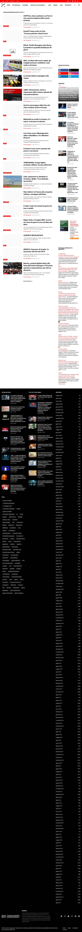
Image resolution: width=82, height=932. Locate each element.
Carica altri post (27, 281)
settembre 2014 (68, 794)
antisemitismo (13, 557)
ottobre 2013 (68, 826)
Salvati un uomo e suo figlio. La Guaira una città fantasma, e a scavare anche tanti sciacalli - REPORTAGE (67, 338)
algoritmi (19, 544)
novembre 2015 (68, 754)
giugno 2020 (68, 598)
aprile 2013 (68, 843)
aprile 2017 (68, 706)
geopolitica (5, 590)
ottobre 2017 (68, 689)
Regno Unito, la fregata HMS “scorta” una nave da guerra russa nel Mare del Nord (37, 222)
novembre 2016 (68, 720)
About (7, 1)
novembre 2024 (68, 447)
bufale (4, 571)
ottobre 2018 (68, 655)
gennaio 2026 (68, 407)
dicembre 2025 (68, 410)
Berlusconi (11, 525)
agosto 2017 (68, 695)
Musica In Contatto (63, 306)
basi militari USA (18, 566)
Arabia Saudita (6, 522)
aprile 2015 (68, 774)
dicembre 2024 (68, 444)
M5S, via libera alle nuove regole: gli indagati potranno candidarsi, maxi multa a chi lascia (37, 63)
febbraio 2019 (68, 643)
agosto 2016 (68, 729)
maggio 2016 (68, 737)
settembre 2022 (68, 521)
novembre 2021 (68, 549)
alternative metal (7, 549)
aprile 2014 (68, 809)
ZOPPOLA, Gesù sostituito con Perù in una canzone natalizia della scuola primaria (38, 18)
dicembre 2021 (68, 546)
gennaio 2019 (68, 646)
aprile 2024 (68, 467)
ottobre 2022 (68, 518)
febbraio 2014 (68, 814)
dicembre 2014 (68, 786)
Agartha (5, 517)
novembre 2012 (68, 857)
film (3, 587)
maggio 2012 (68, 874)
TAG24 (60, 373)
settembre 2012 (68, 863)
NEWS (8, 5)
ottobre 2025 (68, 415)
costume (5, 579)
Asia (13, 522)
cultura (16, 579)
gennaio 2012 (68, 885)
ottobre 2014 (68, 791)
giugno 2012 (68, 871)
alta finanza (15, 547)
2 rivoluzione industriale (8, 508)
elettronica (13, 585)
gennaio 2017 (68, 715)
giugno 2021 (68, 563)
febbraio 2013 (68, 848)
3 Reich (18, 508)
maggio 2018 (68, 669)
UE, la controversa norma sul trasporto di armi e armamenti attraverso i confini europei (45, 454)
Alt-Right (20, 517)
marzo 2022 (68, 538)
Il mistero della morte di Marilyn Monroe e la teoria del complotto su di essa (45, 437)
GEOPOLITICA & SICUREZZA (37, 5)
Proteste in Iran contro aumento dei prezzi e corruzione (36, 150)
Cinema (4, 530)
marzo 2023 (68, 504)
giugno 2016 (68, 734)
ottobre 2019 (68, 620)
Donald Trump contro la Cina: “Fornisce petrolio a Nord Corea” (35, 32)
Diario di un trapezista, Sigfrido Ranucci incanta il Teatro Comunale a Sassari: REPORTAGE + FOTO (18, 429)
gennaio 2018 (68, 680)
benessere (5, 568)
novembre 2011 (68, 891)
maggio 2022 (68, 532)
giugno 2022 (68, 529)
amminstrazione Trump (8, 552)
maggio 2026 (68, 395)
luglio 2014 (68, 800)
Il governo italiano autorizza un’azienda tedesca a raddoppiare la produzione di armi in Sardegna (73, 209)
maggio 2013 (68, 840)
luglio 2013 (68, 834)
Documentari (19, 536)
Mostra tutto (62, 384)
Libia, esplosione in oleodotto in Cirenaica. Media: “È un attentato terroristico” (35, 179)
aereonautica (17, 541)
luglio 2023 (68, 492)
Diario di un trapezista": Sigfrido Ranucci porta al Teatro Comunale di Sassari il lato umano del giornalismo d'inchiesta (72, 141)
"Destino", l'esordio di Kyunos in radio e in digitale (72, 106)
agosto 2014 (68, 797)
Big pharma (19, 525)
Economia (25, 5)
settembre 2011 (68, 897)
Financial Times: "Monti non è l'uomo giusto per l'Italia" (45, 418)
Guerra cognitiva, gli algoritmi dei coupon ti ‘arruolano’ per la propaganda (45, 482)
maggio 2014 (68, 806)
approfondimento (15, 560)
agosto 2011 (68, 900)
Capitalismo (13, 527)
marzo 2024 (68, 470)
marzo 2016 (68, 743)
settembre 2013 (68, 828)
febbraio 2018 (68, 677)
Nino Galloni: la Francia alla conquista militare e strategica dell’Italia (37, 193)
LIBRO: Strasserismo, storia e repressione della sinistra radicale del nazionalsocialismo (37, 92)
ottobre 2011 (68, 894)
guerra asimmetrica (15, 590)
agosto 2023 (68, 489)
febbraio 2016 (68, 746)
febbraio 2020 (68, 609)
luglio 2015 (68, 766)
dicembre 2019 (68, 615)
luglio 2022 (68, 527)
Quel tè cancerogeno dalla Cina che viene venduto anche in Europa (36, 106)
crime (10, 579)
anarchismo (5, 555)
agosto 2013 (68, 831)
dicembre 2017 (68, 683)
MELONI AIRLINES (63, 325)
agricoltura (5, 544)
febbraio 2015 (68, 780)
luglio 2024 (68, 458)
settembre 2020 (68, 589)
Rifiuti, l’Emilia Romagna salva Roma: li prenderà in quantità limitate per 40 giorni (37, 47)
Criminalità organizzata (8, 536)
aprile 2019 (68, 638)
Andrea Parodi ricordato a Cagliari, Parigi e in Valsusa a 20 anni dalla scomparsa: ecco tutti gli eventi (18, 478)
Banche (4, 525)
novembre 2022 (68, 515)
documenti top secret (15, 582)
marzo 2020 (68, 606)
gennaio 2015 (68, 783)
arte (23, 560)
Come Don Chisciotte (63, 323)
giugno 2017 (68, 700)
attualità (5, 566)
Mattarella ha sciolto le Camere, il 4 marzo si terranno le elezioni (36, 120)
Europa (12, 538)
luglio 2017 (68, 697)
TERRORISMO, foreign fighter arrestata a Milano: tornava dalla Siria (37, 164)
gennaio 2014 (68, 817)
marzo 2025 (68, 435)
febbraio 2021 (68, 575)
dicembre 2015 (68, 752)
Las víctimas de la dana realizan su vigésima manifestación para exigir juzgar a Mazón (67, 295)
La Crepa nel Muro (62, 349)
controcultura (6, 576)
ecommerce (5, 585)
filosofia (9, 587)
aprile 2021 (68, 569)
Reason (60, 280)
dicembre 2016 (68, 717)
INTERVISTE (68, 5)
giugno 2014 (68, 803)
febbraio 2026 (68, 404)
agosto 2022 (68, 524)
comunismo (15, 574)
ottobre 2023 (68, 484)
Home (3, 1)
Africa (21, 514)
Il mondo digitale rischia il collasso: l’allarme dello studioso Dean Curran (72, 115)
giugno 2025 (68, 427)
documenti (5, 582)
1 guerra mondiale (7, 500)
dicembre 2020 (68, 581)
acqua (9, 541)
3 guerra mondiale (7, 511)
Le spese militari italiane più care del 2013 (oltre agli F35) (45, 396)
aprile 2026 (68, 398)
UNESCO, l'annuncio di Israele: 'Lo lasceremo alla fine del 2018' (36, 250)
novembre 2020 (68, 583)
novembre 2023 (68, 481)
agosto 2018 (68, 660)
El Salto (60, 292)
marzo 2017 (68, 709)
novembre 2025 (68, 413)
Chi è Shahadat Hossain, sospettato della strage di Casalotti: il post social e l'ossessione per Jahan (68, 376)
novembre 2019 (68, 618)
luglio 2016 (68, 732)
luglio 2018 (68, 663)
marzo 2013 (68, 846)
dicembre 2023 (68, 478)
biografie (12, 568)
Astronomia (20, 522)
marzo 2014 (68, 811)
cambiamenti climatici (13, 571)
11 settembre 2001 (7, 506)
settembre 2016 (68, 726)
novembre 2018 (68, 652)
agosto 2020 (68, 592)
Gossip (4, 541)
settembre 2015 (68, 760)
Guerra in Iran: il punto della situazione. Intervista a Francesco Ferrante (17, 408)
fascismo (20, 585)
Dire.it (59, 266)
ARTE (49, 5)
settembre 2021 (68, 555)
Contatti (17, 1)
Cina (19, 527)
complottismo (6, 574)
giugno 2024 (68, 461)
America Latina (6, 519)
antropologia (6, 560)
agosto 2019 (68, 626)
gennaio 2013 (68, 851)
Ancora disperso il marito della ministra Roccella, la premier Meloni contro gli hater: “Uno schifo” (68, 270)
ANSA (59, 334)
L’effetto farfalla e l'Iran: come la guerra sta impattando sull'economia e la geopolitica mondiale (45, 473)
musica (55, 5)
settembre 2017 (68, 692)
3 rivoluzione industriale (8, 514)
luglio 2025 (68, 424)
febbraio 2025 (68, 438)
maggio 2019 (68, 635)
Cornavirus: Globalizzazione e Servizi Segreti (74, 224)
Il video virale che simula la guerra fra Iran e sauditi (37, 207)
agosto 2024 (68, 455)
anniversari (5, 557)
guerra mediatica (19, 593)
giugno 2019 (68, 632)
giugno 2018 (68, 666)
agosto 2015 (68, 763)
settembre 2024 (68, 452)
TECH (61, 5)
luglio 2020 (68, 595)
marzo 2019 (68, 640)
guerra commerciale (7, 593)
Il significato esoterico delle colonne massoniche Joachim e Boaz (45, 446)
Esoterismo (5, 538)
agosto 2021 (68, 558)
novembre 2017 (68, 686)
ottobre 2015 (68, 757)
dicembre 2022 (68, 512)
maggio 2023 (68, 498)
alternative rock (17, 549)
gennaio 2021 (68, 578)
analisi (18, 552)
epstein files (16, 5)
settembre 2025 (68, 418)
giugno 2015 (68, 769)
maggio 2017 (68, 703)
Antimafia (14, 519)
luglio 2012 (68, 868)
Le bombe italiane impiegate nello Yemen (36, 77)
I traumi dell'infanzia (63, 350)
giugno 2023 (68, 495)
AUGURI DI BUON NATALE (33, 235)
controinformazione (17, 576)
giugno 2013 (68, 837)
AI (17, 514)
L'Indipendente (62, 253)
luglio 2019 (68, 629)
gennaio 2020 (68, 612)
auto (10, 566)
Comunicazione (6, 533)
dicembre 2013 (68, 820)
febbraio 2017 (68, 712)
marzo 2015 (68, 777)
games (23, 587)
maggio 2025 (68, 430)
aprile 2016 (68, 740)
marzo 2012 (68, 880)
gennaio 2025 (68, 441)
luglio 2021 (68, 561)
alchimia (12, 544)
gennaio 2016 (68, 749)
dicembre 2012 (68, 854)
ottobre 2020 (68, 586)
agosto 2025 (68, 421)
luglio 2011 (68, 903)
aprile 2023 (68, 501)
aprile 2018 (68, 672)
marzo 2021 (68, 572)
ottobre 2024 (68, 450)
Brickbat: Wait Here (63, 282)
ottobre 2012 (68, 860)
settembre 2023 (68, 487)
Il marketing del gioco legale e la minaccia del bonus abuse (72, 199)
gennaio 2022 (68, 544)
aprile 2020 (68, 603)
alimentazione (6, 547)
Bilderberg (5, 527)
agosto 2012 (68, 866)
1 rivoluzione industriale (8, 503)
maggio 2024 (68, 464)
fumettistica (16, 587)
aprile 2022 (68, 535)
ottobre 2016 (68, 723)
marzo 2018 (68, 675)
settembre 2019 (68, 623)
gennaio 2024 (68, 475)
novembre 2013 (68, 823)
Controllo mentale (17, 533)
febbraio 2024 (68, 472)
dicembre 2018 (68, 649)
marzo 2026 (68, 401)
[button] (75, 5)
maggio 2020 (68, 601)
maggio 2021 (68, 566)
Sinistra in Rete (62, 360)
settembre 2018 (68, 658)
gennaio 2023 (68, 509)
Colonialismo (12, 530)
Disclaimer (12, 1)
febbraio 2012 (68, 883)
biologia (19, 568)
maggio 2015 (68, 772)
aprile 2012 (68, 877)
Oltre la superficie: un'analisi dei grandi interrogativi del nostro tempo (17, 468)
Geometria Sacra (20, 538)
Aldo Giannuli (73, 221)
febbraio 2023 (68, 507)
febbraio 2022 (68, 541)
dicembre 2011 (68, 888)
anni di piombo (14, 555)
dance (21, 579)
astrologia (17, 563)
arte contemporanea (8, 563)
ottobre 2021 (68, 552)
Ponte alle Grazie (74, 235)
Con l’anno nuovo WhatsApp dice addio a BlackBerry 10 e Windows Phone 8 (36, 135)
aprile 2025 (68, 432)
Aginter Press (12, 517)
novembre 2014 (68, 789)
